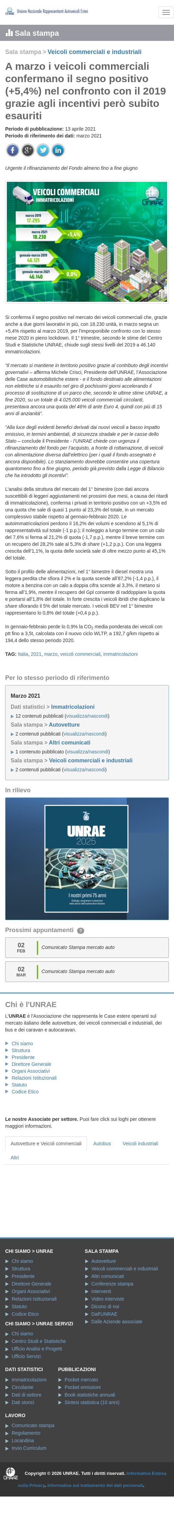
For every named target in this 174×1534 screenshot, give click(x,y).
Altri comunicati (69, 743)
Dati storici (23, 1402)
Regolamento (26, 1433)
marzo (50, 654)
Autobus (102, 1143)
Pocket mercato (81, 1379)
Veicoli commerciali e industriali (94, 51)
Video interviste (107, 1299)
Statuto (19, 1085)
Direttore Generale (31, 1064)
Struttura (21, 1050)
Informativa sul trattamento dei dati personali (95, 1485)
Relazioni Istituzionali (34, 1078)
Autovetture (64, 725)
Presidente (23, 1057)
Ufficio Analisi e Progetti (37, 1348)
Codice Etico (25, 1091)
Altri (15, 1157)
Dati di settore (26, 1395)
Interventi (101, 1291)
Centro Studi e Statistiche (39, 1341)
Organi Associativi (31, 1071)
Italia (23, 654)
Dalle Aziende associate (117, 1321)
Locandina (23, 1440)
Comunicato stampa (33, 1425)
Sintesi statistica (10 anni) (92, 1402)
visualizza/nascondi (87, 716)
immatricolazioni (120, 654)
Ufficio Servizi (26, 1356)
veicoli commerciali (80, 654)
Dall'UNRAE (104, 1314)
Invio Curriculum (29, 1448)
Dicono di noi (105, 1306)
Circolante (22, 1387)
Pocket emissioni (83, 1387)
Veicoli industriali (141, 1143)
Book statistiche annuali (90, 1395)
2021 (36, 654)
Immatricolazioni (73, 707)
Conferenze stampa (112, 1284)
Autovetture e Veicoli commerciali (46, 1143)
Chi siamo (22, 1043)
